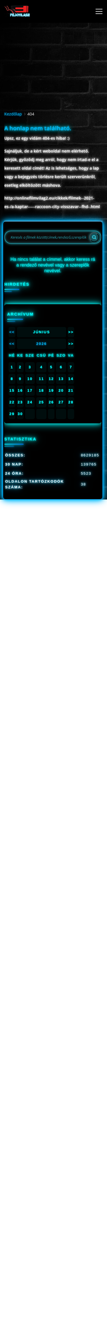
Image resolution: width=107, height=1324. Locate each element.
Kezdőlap (13, 114)
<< (12, 332)
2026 (41, 344)
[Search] (94, 237)
